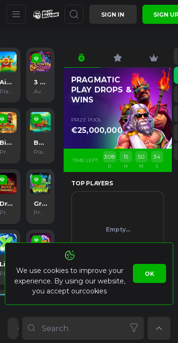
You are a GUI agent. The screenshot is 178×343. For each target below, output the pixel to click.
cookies (94, 291)
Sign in (112, 14)
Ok (149, 273)
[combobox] (83, 328)
